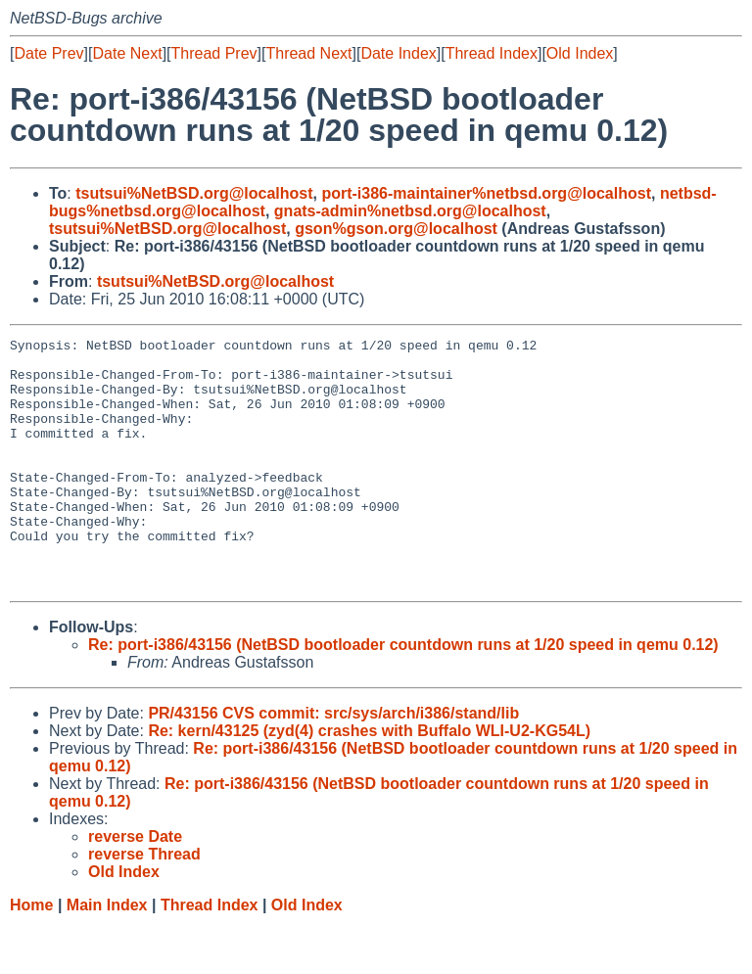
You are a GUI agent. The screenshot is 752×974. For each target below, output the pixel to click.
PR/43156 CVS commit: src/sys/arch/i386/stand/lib (333, 763)
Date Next (127, 53)
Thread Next (308, 53)
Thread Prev (214, 53)
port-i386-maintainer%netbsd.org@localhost (486, 193)
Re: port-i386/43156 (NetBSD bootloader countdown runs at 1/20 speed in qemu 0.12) (403, 694)
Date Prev (48, 53)
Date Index (398, 53)
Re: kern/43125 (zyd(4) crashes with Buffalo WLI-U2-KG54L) (369, 780)
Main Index (107, 955)
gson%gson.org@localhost (396, 228)
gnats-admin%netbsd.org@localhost (410, 211)
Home (31, 955)
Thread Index (492, 53)
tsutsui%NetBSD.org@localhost (193, 193)
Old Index (579, 53)
